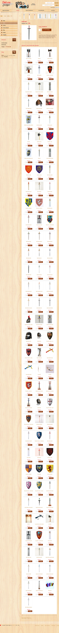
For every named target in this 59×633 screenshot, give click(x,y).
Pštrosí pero (50, 590)
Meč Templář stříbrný (50, 307)
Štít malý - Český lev (39, 208)
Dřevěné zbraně (6, 10)
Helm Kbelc (39, 407)
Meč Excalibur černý (29, 291)
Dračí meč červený (50, 274)
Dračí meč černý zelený (49, 507)
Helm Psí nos (39, 341)
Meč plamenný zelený (28, 91)
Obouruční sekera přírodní (39, 91)
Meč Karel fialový (49, 241)
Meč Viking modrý (50, 174)
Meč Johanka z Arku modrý (29, 507)
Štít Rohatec (39, 474)
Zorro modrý (28, 457)
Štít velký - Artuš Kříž (50, 75)
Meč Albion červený (29, 224)
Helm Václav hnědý (39, 108)
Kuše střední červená (50, 357)
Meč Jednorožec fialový (28, 607)
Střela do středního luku (39, 590)
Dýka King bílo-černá (29, 540)
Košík (57, 2)
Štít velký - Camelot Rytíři (50, 224)
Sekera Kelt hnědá (28, 58)
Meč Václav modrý (39, 557)
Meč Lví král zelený (29, 590)
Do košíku (47, 29)
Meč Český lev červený (28, 307)
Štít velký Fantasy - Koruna (39, 490)
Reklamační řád (3, 44)
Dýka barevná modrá (39, 324)
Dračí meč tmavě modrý (49, 573)
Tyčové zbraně (6, 27)
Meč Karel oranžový (39, 241)
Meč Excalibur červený (39, 291)
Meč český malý (50, 191)
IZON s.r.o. (14, 625)
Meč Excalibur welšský (50, 158)
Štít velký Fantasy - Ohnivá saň (28, 424)
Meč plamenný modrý (28, 440)
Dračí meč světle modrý (39, 573)
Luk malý (49, 374)
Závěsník (28, 75)
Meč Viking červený (29, 191)
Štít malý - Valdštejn (29, 208)
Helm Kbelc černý (28, 341)
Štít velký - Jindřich (28, 474)
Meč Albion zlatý (49, 208)
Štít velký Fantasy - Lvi (49, 341)
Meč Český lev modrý (50, 291)
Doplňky (4, 34)
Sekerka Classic (39, 141)
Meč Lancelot (39, 191)
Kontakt (53, 10)
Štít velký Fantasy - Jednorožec (39, 440)
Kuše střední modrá (28, 374)
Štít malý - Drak (28, 174)
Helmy (4, 32)
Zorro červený (50, 540)
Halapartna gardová (50, 424)
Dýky (4, 20)
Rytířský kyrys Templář (49, 108)
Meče (5, 55)
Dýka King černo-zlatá (50, 324)
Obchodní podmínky (4, 42)
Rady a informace (29, 10)
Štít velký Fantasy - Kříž (49, 407)
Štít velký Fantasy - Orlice (28, 357)
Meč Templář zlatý (39, 307)
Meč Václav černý (28, 557)
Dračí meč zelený (39, 274)
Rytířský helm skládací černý (28, 158)
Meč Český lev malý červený (50, 557)
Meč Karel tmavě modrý (49, 490)
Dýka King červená (39, 224)
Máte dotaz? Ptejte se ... (27, 618)
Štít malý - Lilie (50, 141)
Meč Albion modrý (50, 440)
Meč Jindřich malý (28, 274)
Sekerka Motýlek (49, 58)
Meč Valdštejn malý (28, 108)
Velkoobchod (41, 10)
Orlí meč (39, 58)
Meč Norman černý (50, 91)
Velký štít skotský (49, 474)
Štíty (4, 30)
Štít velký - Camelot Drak (39, 540)
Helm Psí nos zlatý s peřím (28, 324)
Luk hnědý (39, 374)
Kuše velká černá (39, 357)
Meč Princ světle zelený (39, 507)
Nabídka (17, 10)
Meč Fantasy (39, 457)
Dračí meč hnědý (28, 573)
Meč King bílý (39, 75)
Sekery (4, 25)
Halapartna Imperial (39, 424)
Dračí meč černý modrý (28, 407)
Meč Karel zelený (28, 241)
